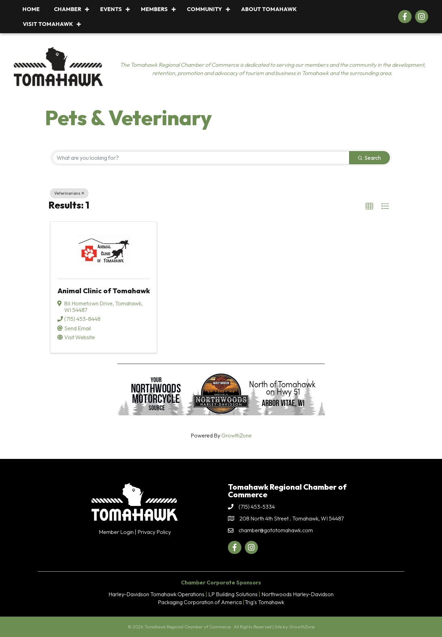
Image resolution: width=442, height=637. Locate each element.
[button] (369, 206)
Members (154, 9)
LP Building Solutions (233, 594)
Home (31, 9)
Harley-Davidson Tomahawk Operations (156, 594)
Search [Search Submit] (369, 157)
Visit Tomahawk (48, 23)
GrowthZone (236, 435)
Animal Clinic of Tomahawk (103, 290)
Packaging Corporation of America (200, 602)
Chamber (67, 9)
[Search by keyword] (200, 157)
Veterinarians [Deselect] (69, 193)
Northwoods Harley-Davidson (297, 594)
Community (204, 9)
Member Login (116, 531)
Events (111, 9)
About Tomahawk (269, 9)
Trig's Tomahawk (264, 602)
